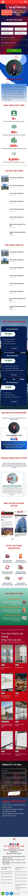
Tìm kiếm (14, 50)
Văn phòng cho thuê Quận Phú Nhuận (21, 888)
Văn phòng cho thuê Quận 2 (21, 875)
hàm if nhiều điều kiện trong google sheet (6, 696)
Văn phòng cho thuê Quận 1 (21, 872)
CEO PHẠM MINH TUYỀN (14, 435)
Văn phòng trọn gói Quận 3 (6, 877)
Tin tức (3, 664)
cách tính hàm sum (19, 667)
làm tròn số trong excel (6, 753)
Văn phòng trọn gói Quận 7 (7, 882)
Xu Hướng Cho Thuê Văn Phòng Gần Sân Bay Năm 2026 (6, 726)
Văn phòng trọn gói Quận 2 (6, 874)
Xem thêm (14, 348)
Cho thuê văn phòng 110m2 (19, 725)
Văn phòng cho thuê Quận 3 (21, 878)
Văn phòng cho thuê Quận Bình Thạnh (21, 885)
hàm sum (17, 695)
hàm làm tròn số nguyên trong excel (20, 754)
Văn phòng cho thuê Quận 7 (21, 882)
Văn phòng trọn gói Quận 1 (7, 871)
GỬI (14, 793)
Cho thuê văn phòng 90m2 (5, 668)
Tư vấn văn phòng (5, 721)
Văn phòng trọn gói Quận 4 (6, 880)
